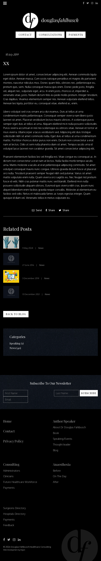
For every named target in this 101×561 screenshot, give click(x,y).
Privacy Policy (13, 441)
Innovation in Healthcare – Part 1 (46, 273)
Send (37, 210)
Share (50, 210)
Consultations (50, 34)
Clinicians (8, 476)
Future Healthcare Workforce (20, 482)
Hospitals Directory (14, 513)
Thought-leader (62, 444)
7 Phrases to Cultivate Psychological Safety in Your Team (58, 241)
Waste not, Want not (36, 289)
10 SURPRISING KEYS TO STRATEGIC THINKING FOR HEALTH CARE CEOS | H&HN (56, 258)
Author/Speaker (64, 421)
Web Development (10, 550)
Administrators (11, 470)
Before (57, 470)
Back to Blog (16, 314)
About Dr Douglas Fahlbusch (69, 427)
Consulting (11, 464)
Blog (55, 450)
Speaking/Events (62, 438)
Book (56, 433)
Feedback (8, 525)
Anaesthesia (62, 464)
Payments (76, 34)
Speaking (15, 343)
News (40, 248)
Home (7, 421)
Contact (25, 34)
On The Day (59, 476)
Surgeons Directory (14, 508)
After (56, 482)
